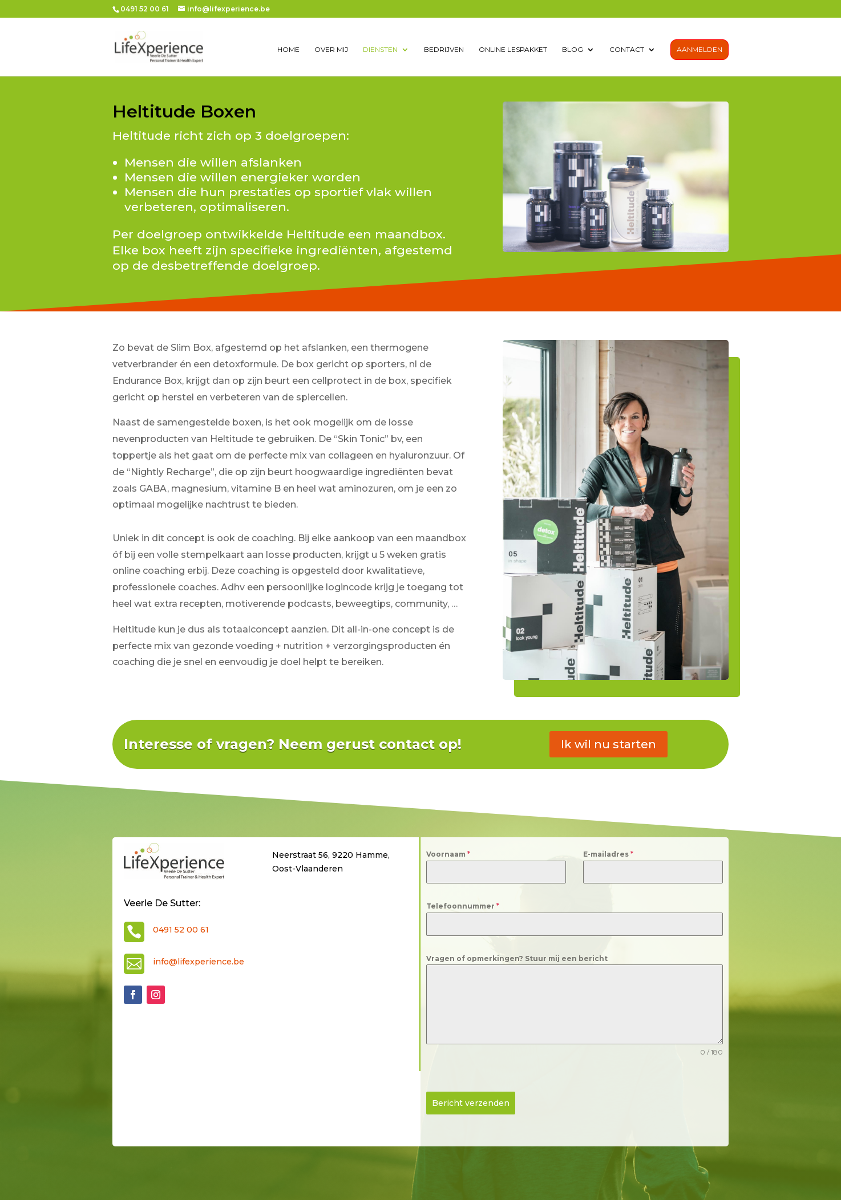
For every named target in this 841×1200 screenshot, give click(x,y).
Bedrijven (444, 50)
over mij (331, 50)
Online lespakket (513, 50)
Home (288, 50)
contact (626, 50)
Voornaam (448, 854)
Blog (572, 50)
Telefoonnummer (462, 906)
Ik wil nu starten (608, 744)
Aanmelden (699, 50)
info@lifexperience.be (198, 961)
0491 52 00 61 (181, 930)
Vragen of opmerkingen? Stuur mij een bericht (517, 958)
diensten (380, 50)
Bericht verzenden (471, 1103)
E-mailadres (608, 854)
